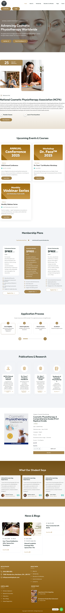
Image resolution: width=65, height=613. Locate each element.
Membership (38, 3)
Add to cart (53, 448)
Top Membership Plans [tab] (21, 240)
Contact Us (5, 8)
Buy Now (49, 452)
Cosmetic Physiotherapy (43, 414)
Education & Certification (49, 3)
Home (25, 3)
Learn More (6, 178)
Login (16, 8)
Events (63, 3)
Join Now (6, 43)
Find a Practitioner (20, 43)
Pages (57, 3)
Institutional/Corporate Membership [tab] (40, 240)
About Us (31, 3)
